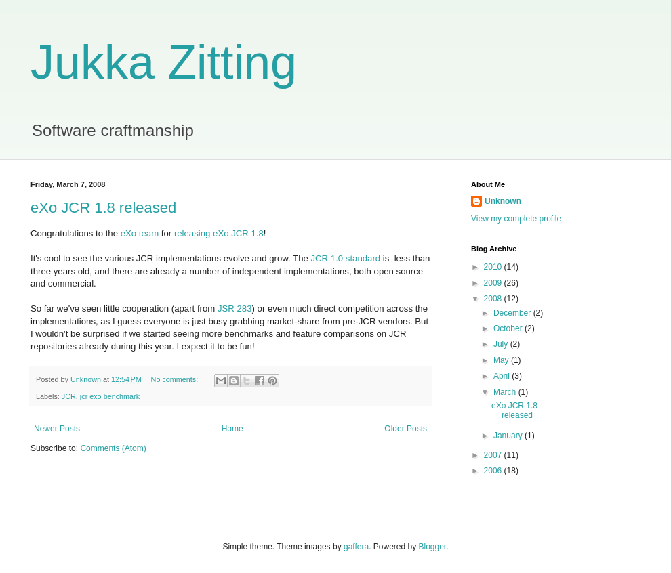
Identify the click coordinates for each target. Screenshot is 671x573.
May (502, 360)
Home (232, 428)
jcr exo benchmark (110, 396)
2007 (494, 455)
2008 (494, 298)
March (505, 392)
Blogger (433, 546)
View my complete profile (516, 219)
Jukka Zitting (163, 62)
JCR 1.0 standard (346, 258)
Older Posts (405, 428)
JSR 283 (235, 308)
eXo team (140, 233)
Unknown (503, 201)
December (513, 313)
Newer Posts (57, 428)
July (501, 344)
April (502, 376)
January (509, 435)
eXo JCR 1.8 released (103, 207)
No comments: (176, 379)
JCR (69, 396)
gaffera (356, 546)
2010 (494, 267)
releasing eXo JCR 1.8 (219, 233)
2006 (494, 470)
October (509, 328)
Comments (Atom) (113, 448)
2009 (494, 283)
